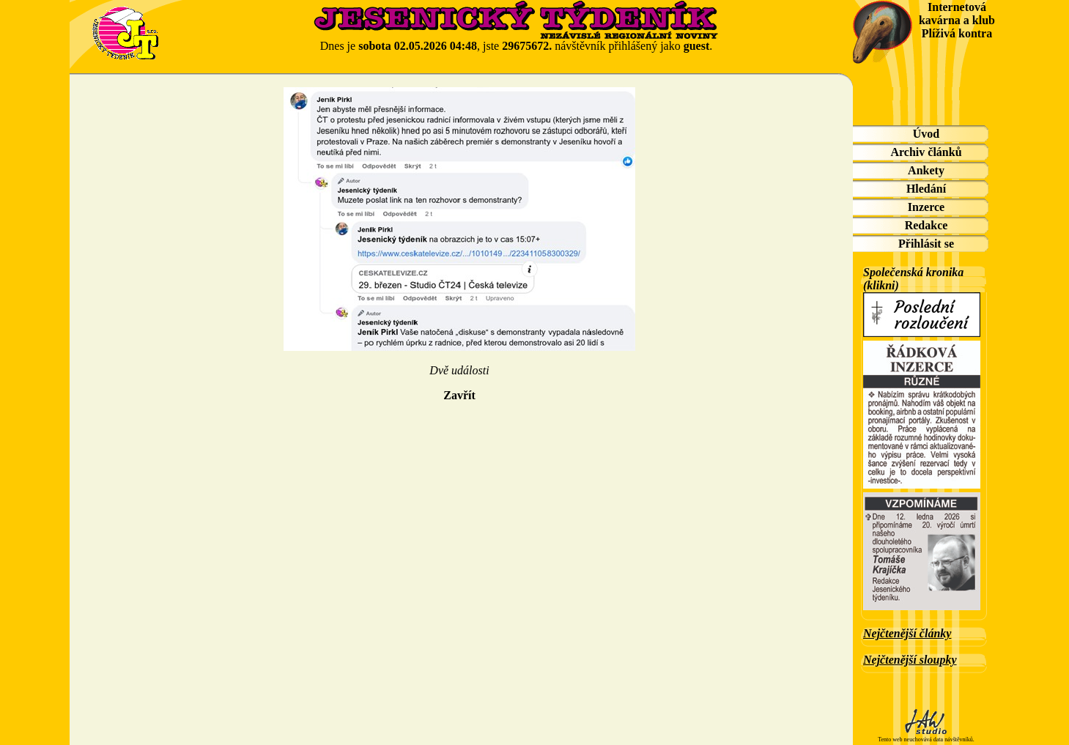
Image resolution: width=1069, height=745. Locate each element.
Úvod (926, 133)
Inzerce (926, 207)
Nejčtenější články (907, 633)
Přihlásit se (926, 243)
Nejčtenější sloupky (910, 659)
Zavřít (459, 395)
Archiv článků (925, 152)
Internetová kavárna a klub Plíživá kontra (957, 20)
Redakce (926, 225)
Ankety (926, 170)
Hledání (926, 188)
